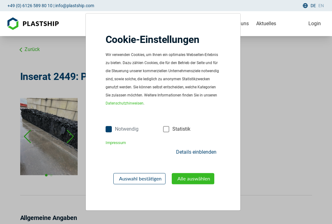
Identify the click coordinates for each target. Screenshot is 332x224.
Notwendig (127, 129)
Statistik (181, 129)
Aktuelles (266, 23)
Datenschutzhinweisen (124, 103)
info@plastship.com (74, 5)
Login (314, 23)
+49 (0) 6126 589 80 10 (29, 5)
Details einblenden (196, 152)
